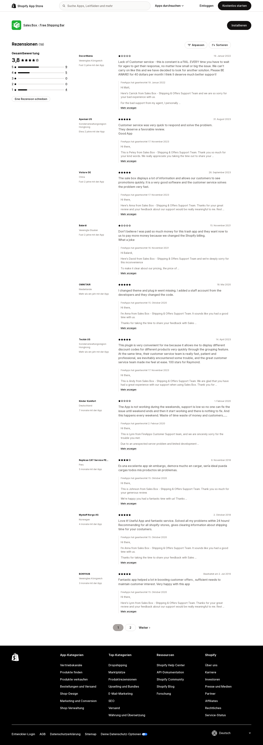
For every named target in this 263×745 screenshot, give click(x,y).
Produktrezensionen (122, 679)
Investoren (212, 679)
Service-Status (215, 715)
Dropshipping (117, 665)
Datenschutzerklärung (65, 734)
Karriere (210, 672)
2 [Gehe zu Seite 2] (130, 627)
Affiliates (211, 701)
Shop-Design (69, 693)
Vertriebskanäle (71, 665)
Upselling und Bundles (123, 686)
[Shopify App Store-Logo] (27, 5)
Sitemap (90, 734)
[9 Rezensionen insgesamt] (66, 67)
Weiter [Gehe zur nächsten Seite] (144, 627)
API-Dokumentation (170, 672)
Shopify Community (170, 679)
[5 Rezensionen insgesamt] (66, 72)
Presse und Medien (218, 686)
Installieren (239, 25)
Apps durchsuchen (169, 5)
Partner (210, 693)
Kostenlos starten (234, 5)
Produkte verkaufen (74, 679)
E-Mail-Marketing (120, 693)
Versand (114, 708)
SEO (111, 701)
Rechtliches (213, 708)
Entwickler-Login (23, 734)
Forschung (164, 693)
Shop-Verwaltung (72, 708)
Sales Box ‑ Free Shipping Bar (43, 25)
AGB (42, 734)
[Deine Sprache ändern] (234, 733)
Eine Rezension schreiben (31, 98)
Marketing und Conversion (78, 701)
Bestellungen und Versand (78, 686)
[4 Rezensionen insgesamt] (66, 90)
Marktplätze (116, 672)
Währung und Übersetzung (126, 715)
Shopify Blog (165, 686)
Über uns (211, 665)
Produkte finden (71, 672)
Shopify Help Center (171, 665)
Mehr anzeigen (128, 107)
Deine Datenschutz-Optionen (121, 734)
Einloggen (207, 5)
